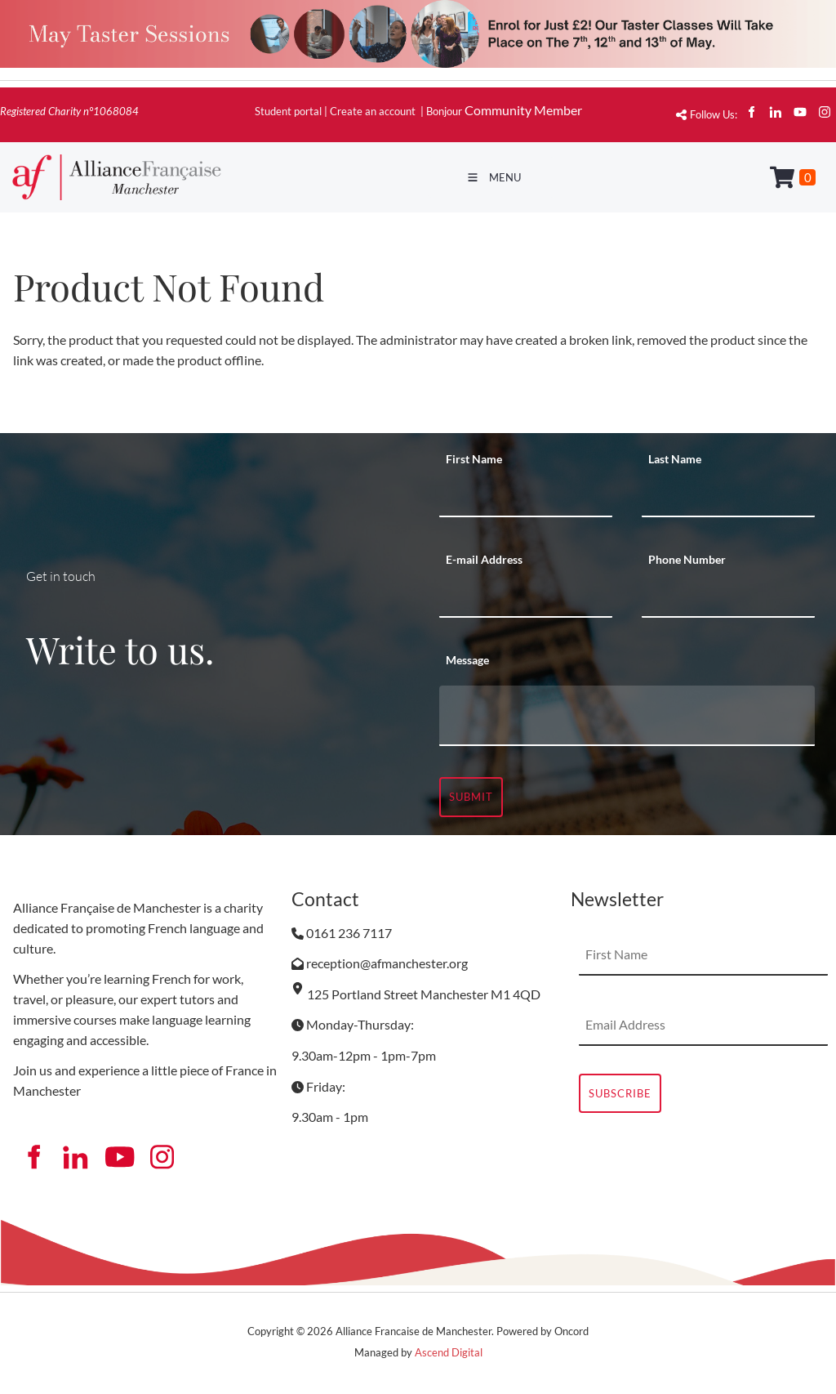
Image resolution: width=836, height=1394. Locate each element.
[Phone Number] (728, 597)
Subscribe (620, 1093)
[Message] (627, 716)
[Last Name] (728, 496)
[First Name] (525, 496)
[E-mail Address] (525, 597)
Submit (471, 796)
